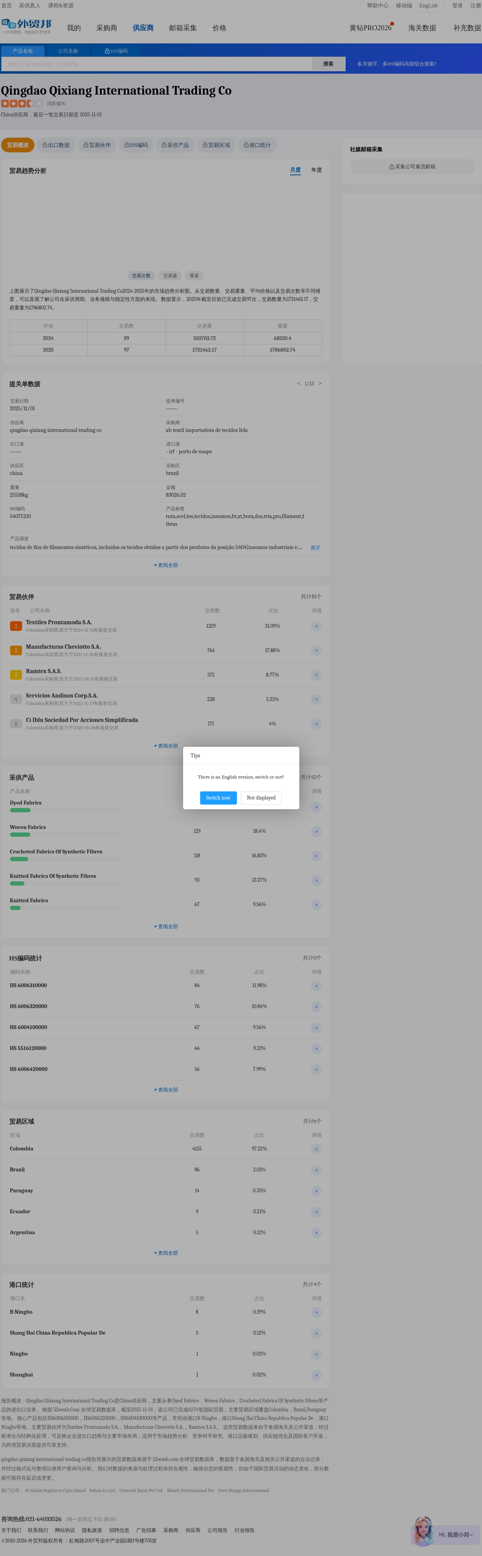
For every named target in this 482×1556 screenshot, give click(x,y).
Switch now (218, 798)
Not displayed (261, 798)
